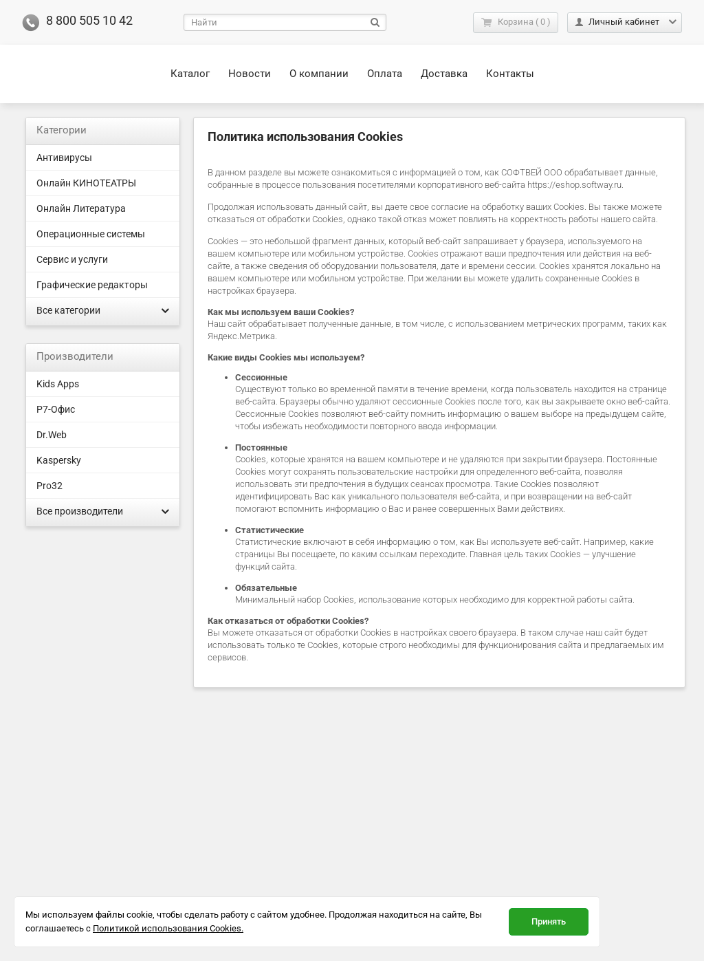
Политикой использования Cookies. (168, 928)
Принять (548, 921)
